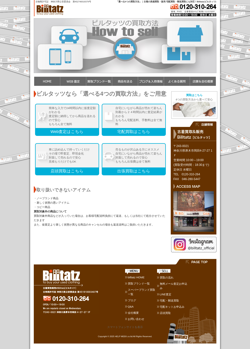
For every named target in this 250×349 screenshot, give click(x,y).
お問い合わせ (136, 319)
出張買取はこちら (133, 171)
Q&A (131, 306)
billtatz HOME (136, 277)
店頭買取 (165, 312)
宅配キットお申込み (172, 306)
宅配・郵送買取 (169, 300)
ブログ (132, 300)
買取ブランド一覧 (139, 283)
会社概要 (133, 312)
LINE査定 (165, 294)
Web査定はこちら (67, 131)
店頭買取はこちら (67, 171)
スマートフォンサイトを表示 (125, 327)
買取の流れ (166, 277)
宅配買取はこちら (133, 131)
